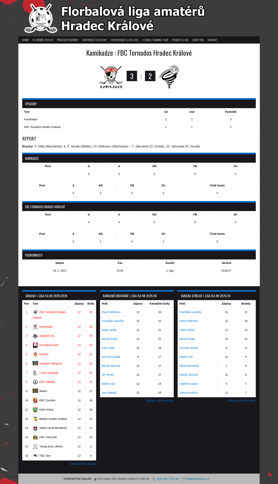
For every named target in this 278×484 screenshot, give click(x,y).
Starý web (198, 40)
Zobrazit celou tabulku (83, 463)
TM (195, 166)
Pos (26, 303)
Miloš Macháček (189, 365)
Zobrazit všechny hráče (160, 400)
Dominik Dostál (111, 356)
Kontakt (212, 40)
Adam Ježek (109, 330)
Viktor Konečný (189, 392)
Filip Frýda (108, 347)
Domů (25, 40)
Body (90, 303)
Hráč (105, 303)
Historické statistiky (94, 40)
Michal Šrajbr (110, 338)
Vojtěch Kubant (189, 383)
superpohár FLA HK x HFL (125, 40)
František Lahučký (113, 320)
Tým (35, 303)
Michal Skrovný (111, 365)
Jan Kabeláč (109, 392)
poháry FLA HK (180, 40)
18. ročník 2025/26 (42, 40)
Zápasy (79, 303)
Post (48, 166)
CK (235, 166)
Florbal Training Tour (155, 40)
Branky (245, 303)
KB (154, 166)
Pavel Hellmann (111, 312)
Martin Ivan (108, 383)
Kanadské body (160, 303)
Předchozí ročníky (67, 40)
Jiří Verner (108, 374)
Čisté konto (217, 185)
